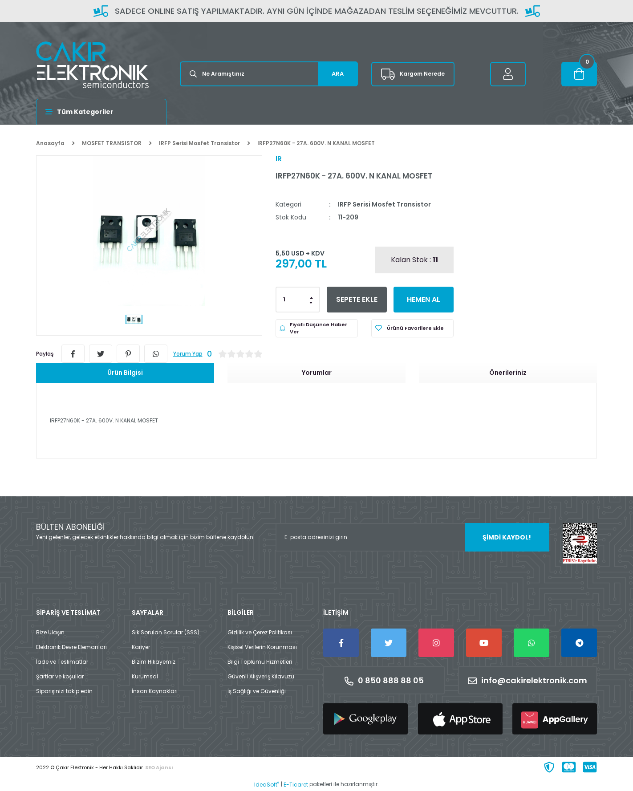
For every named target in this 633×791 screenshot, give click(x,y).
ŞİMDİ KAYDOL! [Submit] (507, 537)
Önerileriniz (508, 372)
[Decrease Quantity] (311, 302)
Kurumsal (145, 676)
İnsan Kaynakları (155, 691)
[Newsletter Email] (412, 537)
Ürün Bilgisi (125, 372)
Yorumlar (317, 372)
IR (279, 158)
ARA (338, 73)
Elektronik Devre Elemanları (71, 647)
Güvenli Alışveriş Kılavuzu (260, 676)
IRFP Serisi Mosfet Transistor (384, 204)
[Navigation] (101, 112)
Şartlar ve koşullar (60, 676)
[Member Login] (508, 74)
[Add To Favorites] (412, 328)
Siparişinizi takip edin (64, 691)
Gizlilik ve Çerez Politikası (259, 632)
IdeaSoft (266, 784)
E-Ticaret (296, 784)
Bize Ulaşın (50, 632)
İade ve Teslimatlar (62, 661)
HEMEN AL (423, 299)
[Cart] (579, 74)
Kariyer (141, 647)
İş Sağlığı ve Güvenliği (256, 691)
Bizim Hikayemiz (153, 661)
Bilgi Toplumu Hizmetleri (259, 661)
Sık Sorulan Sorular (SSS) (165, 632)
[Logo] (92, 64)
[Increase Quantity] (311, 297)
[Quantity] (297, 300)
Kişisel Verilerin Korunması (262, 647)
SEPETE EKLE (356, 299)
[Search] (269, 73)
